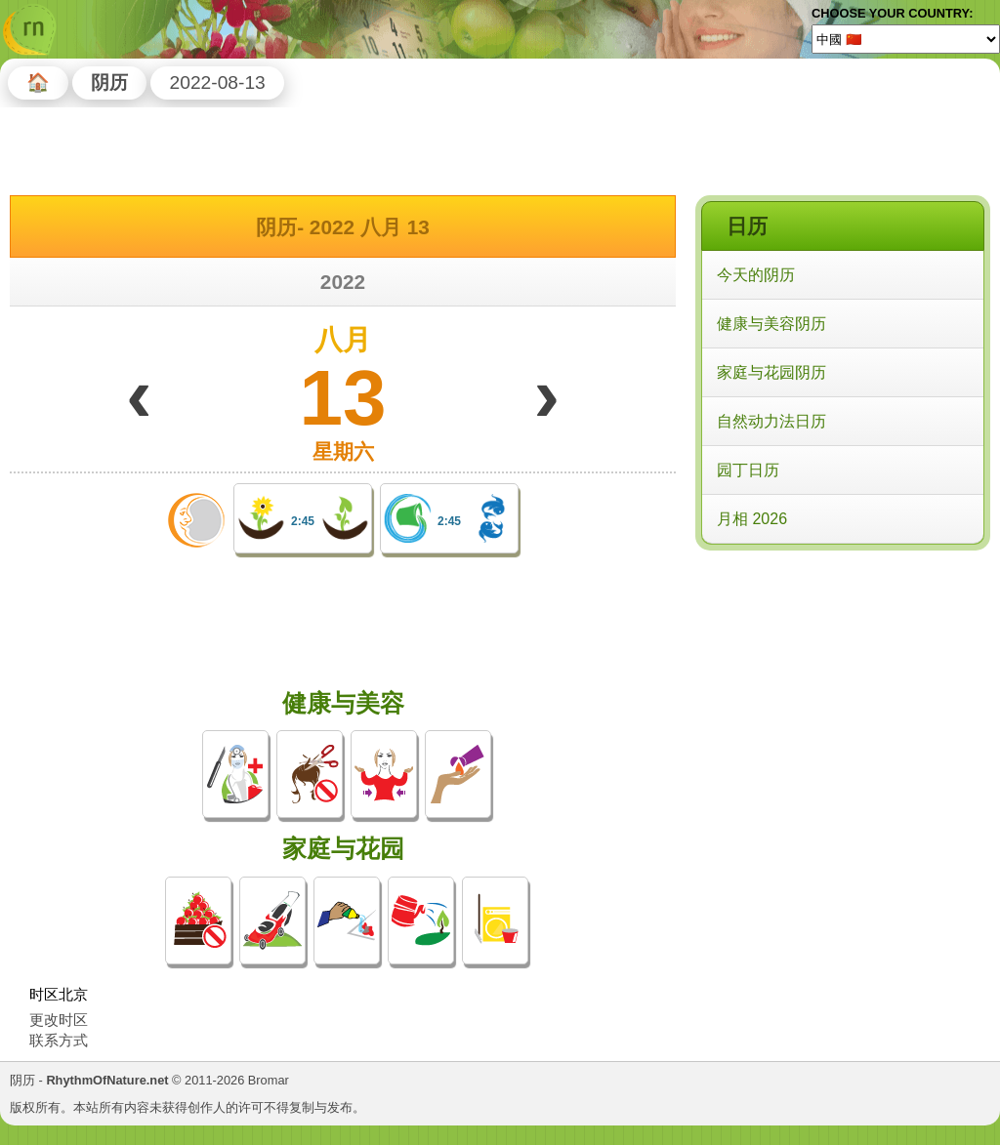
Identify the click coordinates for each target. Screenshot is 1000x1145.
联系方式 (58, 1040)
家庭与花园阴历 (771, 372)
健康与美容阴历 (771, 323)
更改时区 (58, 1019)
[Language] (906, 39)
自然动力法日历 (771, 421)
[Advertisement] (841, 682)
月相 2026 (752, 519)
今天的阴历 (756, 274)
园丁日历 (748, 470)
